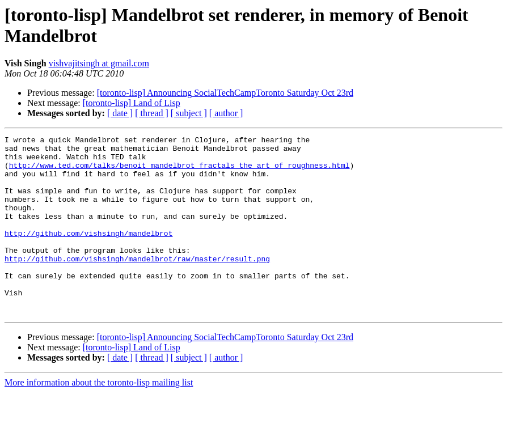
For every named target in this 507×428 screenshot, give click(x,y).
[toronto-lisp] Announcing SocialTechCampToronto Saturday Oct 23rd (225, 93)
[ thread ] (151, 113)
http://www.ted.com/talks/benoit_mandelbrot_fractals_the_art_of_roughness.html (179, 172)
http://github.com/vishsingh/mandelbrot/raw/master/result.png (137, 284)
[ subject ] (189, 113)
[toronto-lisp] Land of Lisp (131, 103)
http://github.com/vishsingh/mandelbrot (88, 253)
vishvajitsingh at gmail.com (99, 63)
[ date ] (120, 113)
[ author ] (226, 113)
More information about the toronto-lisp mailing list (99, 418)
